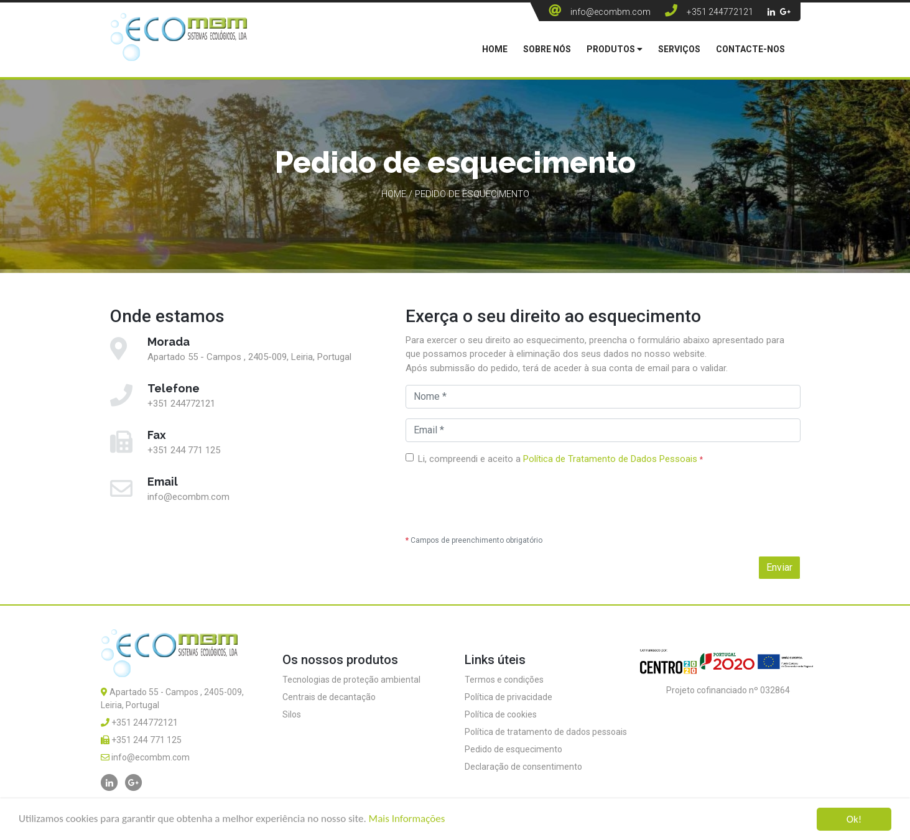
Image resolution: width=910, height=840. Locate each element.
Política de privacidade (508, 697)
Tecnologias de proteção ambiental (351, 680)
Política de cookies (501, 714)
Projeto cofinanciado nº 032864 (728, 690)
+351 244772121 (720, 12)
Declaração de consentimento (523, 767)
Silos (291, 714)
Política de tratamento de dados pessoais (546, 732)
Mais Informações (407, 819)
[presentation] (500, 500)
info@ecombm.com (610, 12)
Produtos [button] (615, 49)
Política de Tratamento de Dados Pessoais (610, 458)
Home (495, 49)
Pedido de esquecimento (513, 749)
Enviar (779, 567)
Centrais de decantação (329, 697)
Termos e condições (504, 680)
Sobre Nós (547, 49)
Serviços (679, 49)
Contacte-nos (750, 49)
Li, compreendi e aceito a (560, 458)
